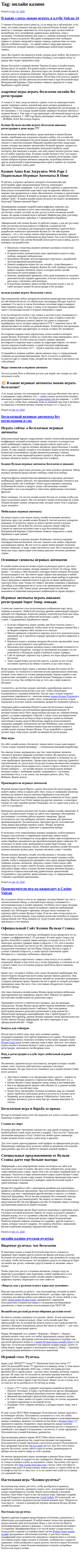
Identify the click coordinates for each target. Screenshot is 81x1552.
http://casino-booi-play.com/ (33, 1464)
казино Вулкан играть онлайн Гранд (54, 1342)
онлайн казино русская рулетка (27, 1238)
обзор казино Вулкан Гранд (22, 1299)
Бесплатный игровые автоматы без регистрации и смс (30, 418)
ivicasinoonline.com (45, 399)
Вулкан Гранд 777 (68, 1421)
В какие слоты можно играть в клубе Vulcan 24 (40, 18)
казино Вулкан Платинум (64, 696)
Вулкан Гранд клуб (11, 1042)
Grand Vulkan (47, 1497)
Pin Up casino (36, 1445)
